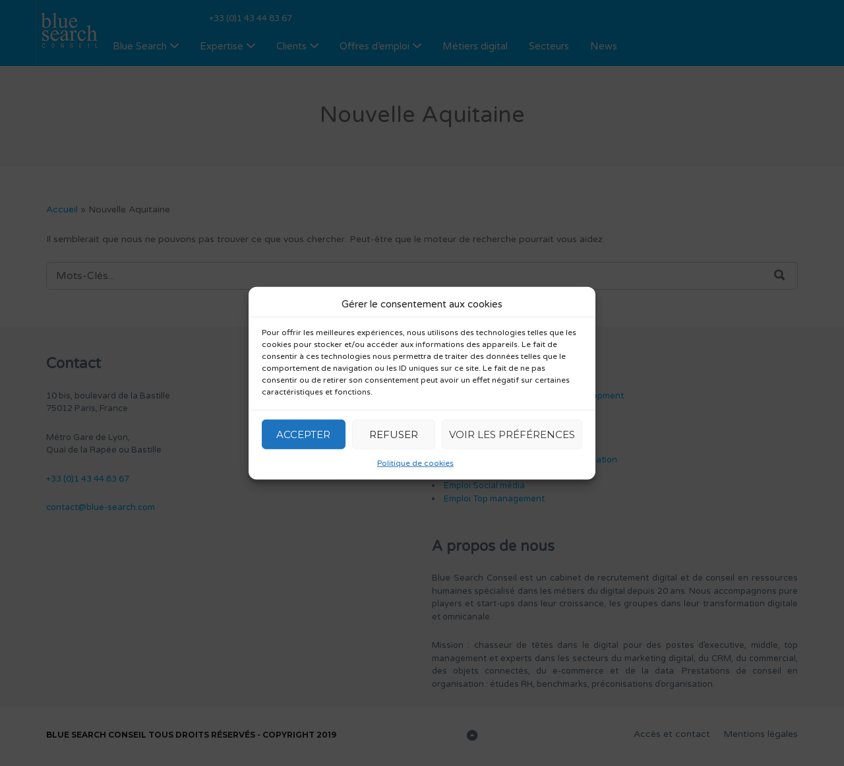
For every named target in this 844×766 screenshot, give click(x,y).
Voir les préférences (512, 434)
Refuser (393, 434)
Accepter (303, 434)
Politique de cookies (415, 463)
